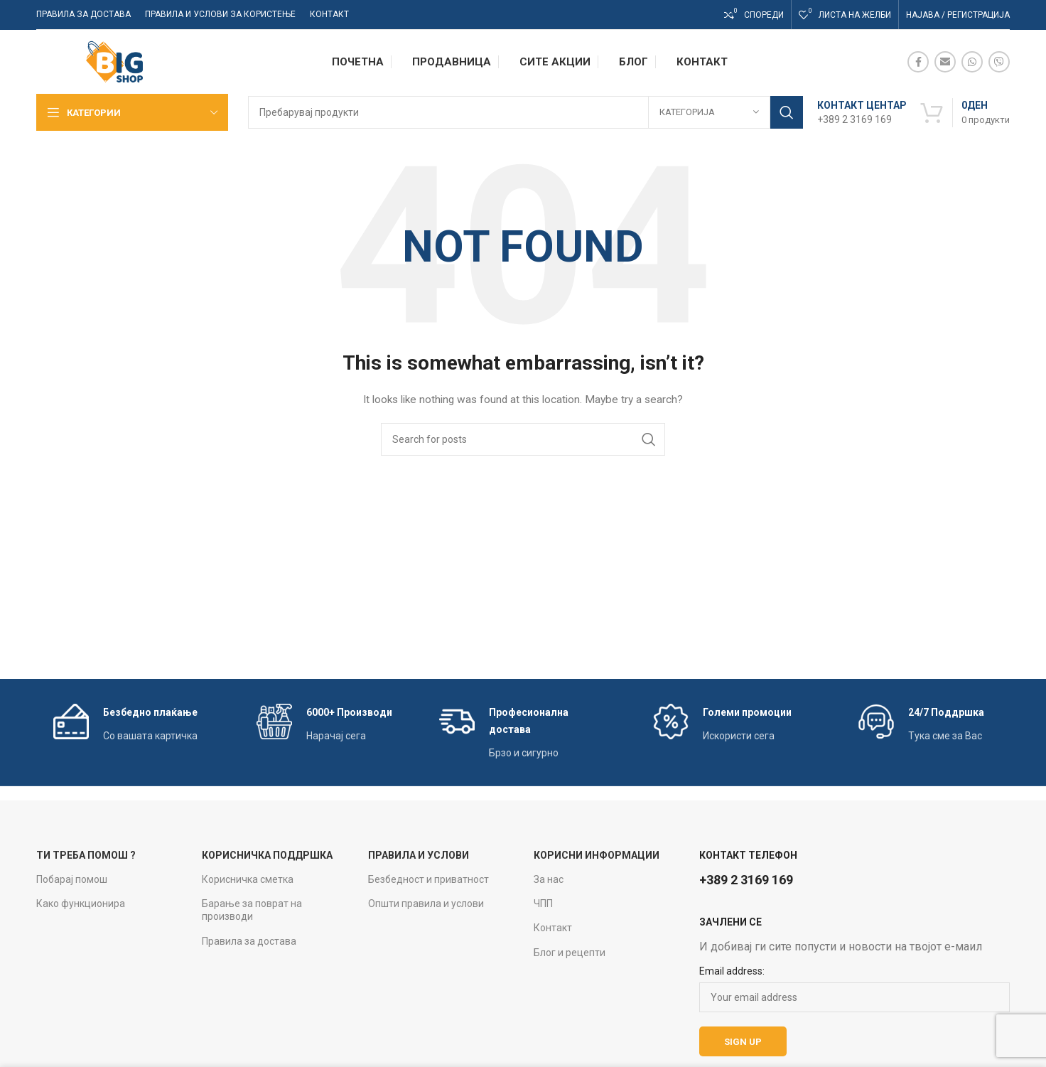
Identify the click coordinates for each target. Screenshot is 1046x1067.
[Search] (525, 112)
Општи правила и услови (426, 903)
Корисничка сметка (247, 879)
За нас (549, 879)
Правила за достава (249, 941)
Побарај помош (71, 879)
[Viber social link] (999, 62)
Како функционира (80, 903)
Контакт (553, 927)
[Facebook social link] (918, 62)
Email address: (732, 971)
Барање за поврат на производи (252, 910)
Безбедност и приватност (428, 879)
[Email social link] (945, 62)
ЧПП (543, 903)
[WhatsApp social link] (972, 62)
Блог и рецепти (569, 952)
